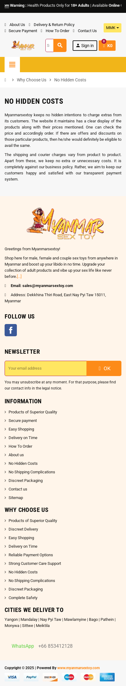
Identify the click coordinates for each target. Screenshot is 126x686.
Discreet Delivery (23, 529)
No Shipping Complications (32, 472)
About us (16, 455)
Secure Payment (21, 30)
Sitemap (16, 497)
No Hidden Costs (23, 463)
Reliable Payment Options (31, 555)
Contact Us (85, 30)
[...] (19, 276)
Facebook (11, 330)
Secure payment (23, 420)
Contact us (18, 489)
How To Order (55, 30)
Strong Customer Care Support (35, 563)
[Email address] (46, 368)
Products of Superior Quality (33, 412)
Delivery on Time (23, 437)
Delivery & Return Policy (51, 24)
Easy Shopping (21, 429)
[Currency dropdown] (112, 27)
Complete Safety (23, 597)
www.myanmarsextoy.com (78, 668)
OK (104, 368)
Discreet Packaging (26, 480)
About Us (15, 24)
